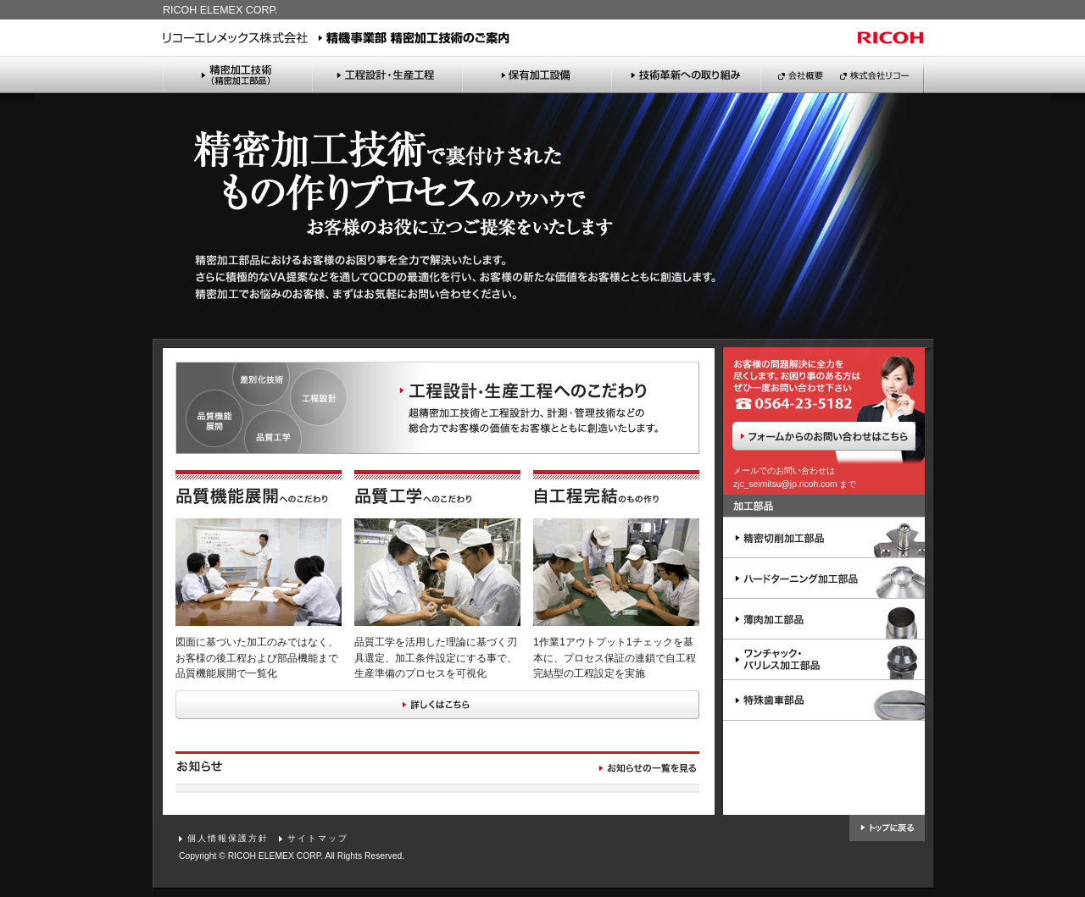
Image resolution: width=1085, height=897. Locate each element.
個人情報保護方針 (228, 838)
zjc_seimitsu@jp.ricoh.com (785, 484)
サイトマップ (317, 838)
